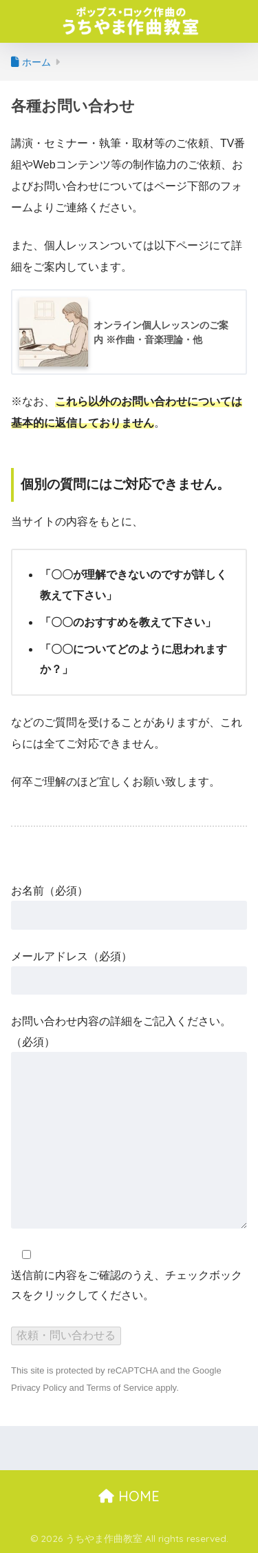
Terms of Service (120, 1388)
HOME (129, 1496)
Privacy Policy (39, 1388)
